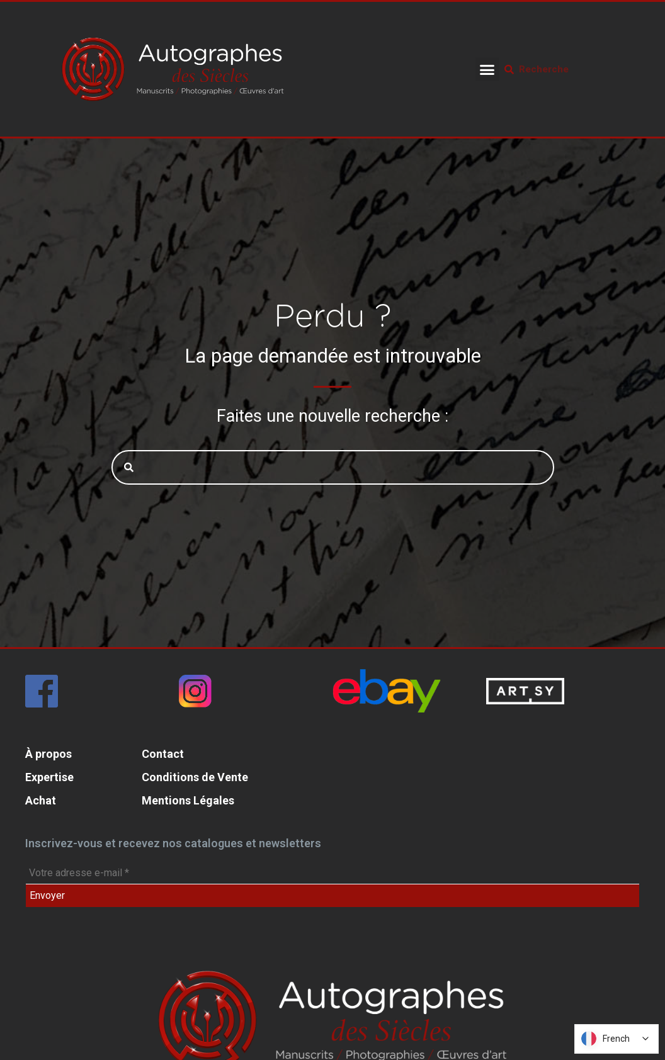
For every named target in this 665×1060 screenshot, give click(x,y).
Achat (40, 800)
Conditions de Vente (195, 777)
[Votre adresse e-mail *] (332, 873)
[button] (487, 69)
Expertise (49, 777)
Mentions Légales (188, 800)
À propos (48, 753)
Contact (163, 753)
